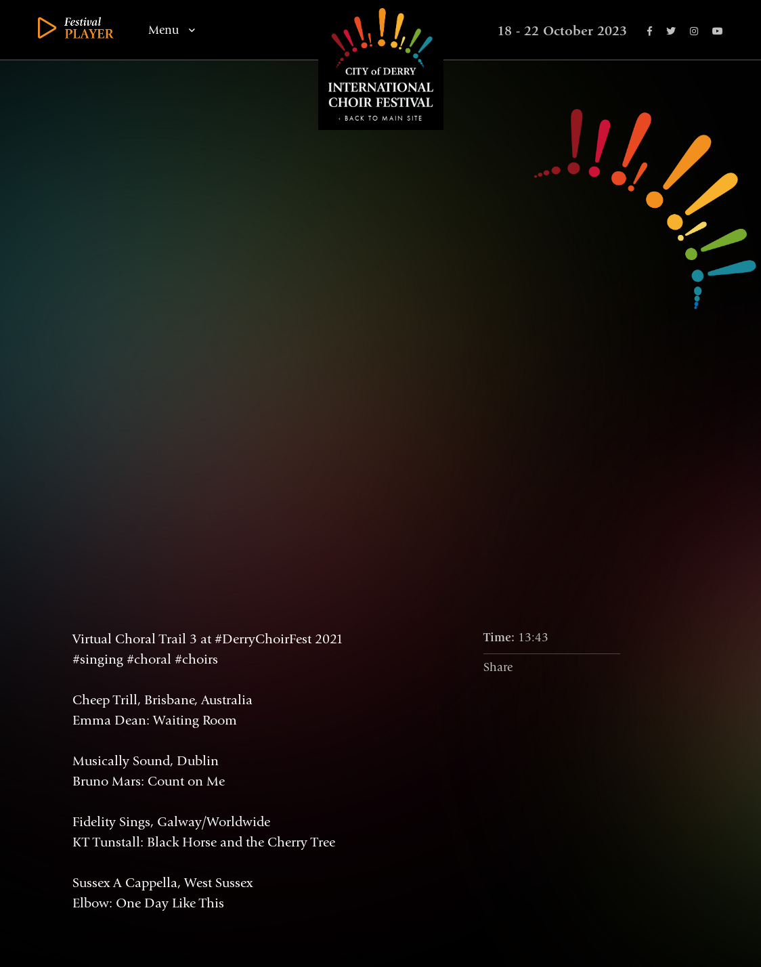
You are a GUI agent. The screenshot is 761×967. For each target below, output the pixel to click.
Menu (171, 30)
